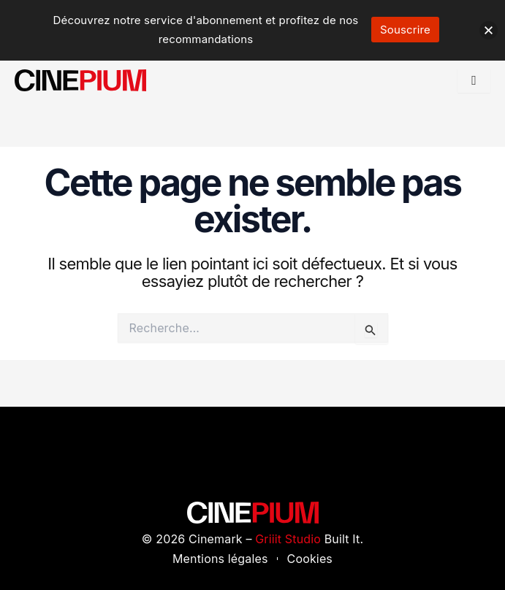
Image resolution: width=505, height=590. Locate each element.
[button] (488, 30)
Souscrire (405, 30)
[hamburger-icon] (473, 80)
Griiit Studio (288, 539)
